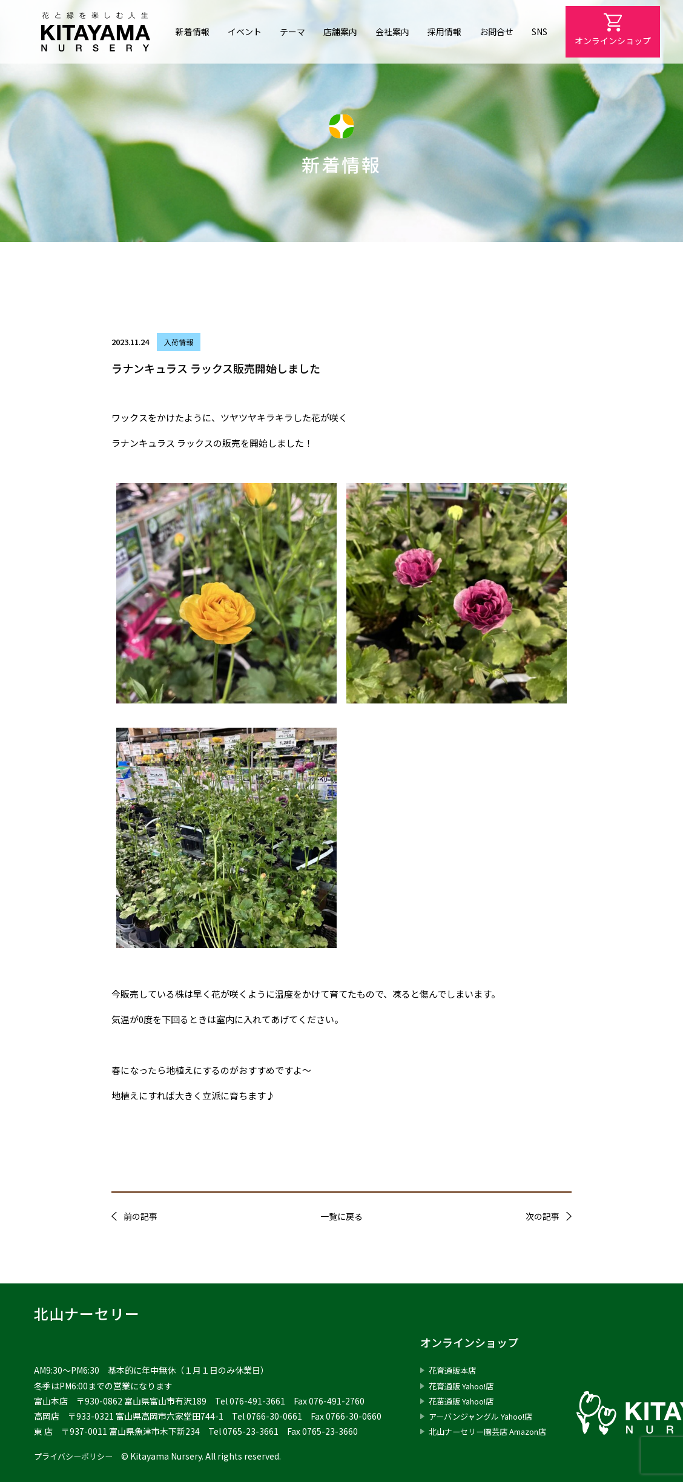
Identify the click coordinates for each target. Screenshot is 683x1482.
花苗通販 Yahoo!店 (464, 1401)
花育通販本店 (454, 1370)
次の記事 (542, 1216)
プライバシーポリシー (76, 1456)
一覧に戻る (341, 1216)
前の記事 (140, 1216)
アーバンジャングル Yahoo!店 (485, 1416)
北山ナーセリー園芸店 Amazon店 (493, 1431)
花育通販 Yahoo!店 (464, 1386)
